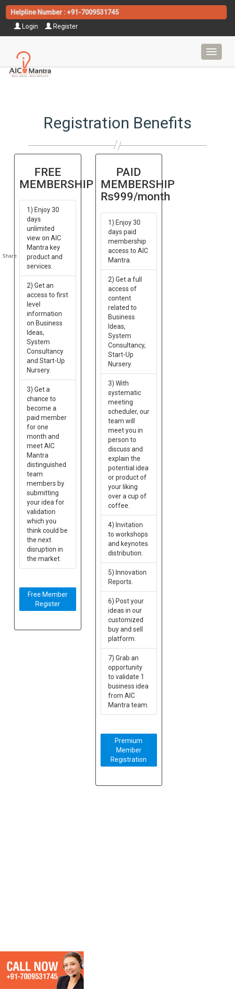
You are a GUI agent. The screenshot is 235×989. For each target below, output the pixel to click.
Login (26, 26)
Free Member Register (48, 599)
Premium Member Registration (128, 750)
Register (61, 26)
